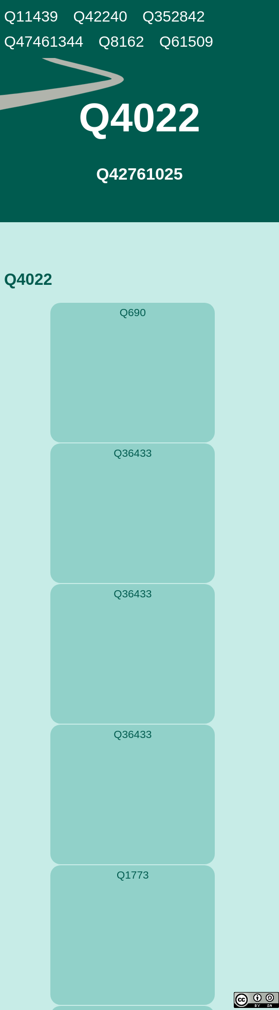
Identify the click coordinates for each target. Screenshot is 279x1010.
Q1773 (132, 875)
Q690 (133, 312)
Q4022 (139, 117)
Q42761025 (139, 174)
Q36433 (133, 453)
